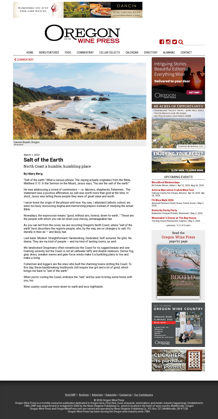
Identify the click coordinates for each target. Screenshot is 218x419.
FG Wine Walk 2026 (163, 200)
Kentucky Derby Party (164, 210)
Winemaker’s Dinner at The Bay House (174, 218)
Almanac (169, 52)
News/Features (49, 52)
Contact (186, 52)
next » (188, 225)
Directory (151, 52)
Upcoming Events (178, 177)
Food (68, 52)
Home (29, 52)
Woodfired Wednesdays (166, 182)
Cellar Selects (109, 52)
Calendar (132, 52)
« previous (171, 225)
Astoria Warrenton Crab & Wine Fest (173, 190)
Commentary (85, 52)
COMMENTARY (24, 59)
